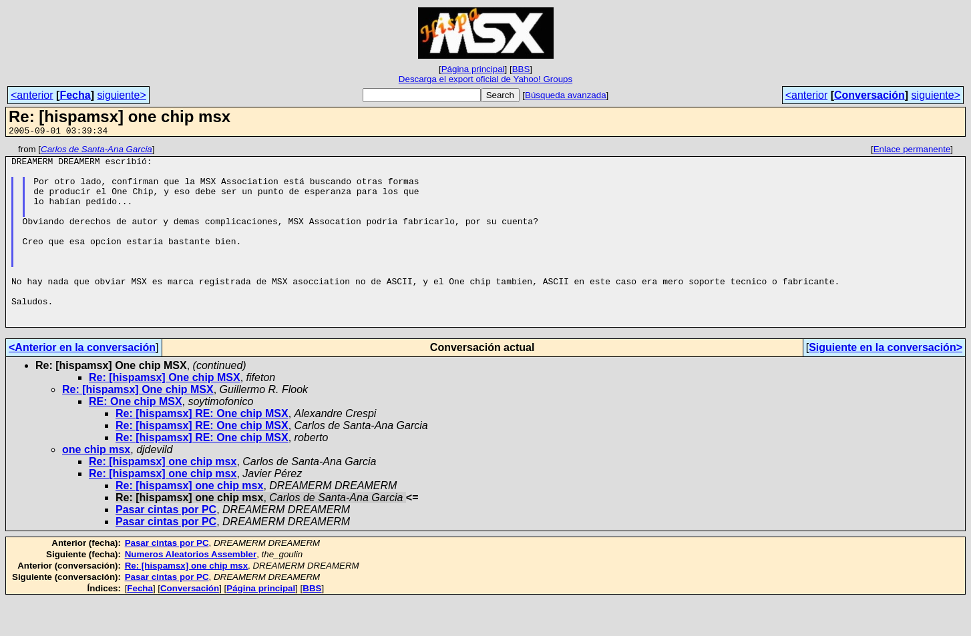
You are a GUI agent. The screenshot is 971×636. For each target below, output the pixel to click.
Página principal (473, 69)
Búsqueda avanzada (565, 95)
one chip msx (96, 485)
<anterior (32, 95)
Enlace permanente (912, 151)
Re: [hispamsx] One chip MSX (164, 413)
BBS (521, 69)
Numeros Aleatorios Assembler (191, 590)
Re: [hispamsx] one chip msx (162, 497)
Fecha (74, 95)
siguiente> (121, 95)
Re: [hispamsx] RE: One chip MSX (202, 449)
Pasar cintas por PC (166, 545)
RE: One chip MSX (135, 437)
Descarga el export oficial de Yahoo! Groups (485, 79)
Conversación (869, 95)
